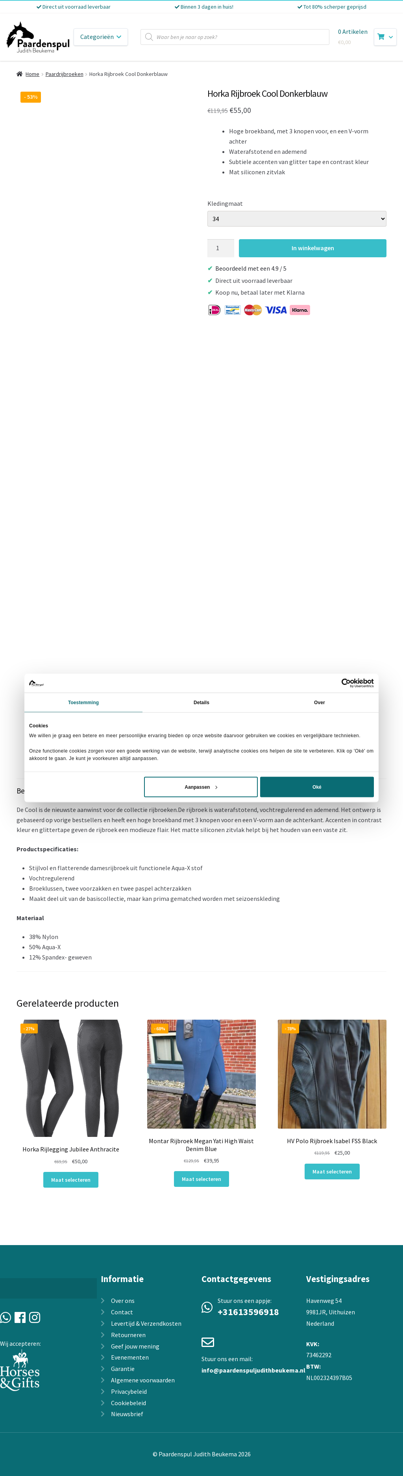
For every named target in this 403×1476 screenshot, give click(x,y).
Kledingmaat (225, 203)
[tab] (201, 875)
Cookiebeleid (128, 1403)
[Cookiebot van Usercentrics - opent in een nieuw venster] (339, 683)
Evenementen (130, 1357)
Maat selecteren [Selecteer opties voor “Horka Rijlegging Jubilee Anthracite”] (71, 1179)
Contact (122, 1312)
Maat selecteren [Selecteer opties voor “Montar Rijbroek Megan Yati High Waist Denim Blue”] (201, 1179)
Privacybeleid (129, 1391)
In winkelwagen (313, 248)
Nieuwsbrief (127, 1414)
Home (32, 73)
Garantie (123, 1369)
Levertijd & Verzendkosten (146, 1323)
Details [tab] (201, 702)
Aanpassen (201, 787)
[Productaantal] (220, 248)
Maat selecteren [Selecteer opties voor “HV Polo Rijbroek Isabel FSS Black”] (332, 1171)
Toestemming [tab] (83, 702)
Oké (317, 787)
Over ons (123, 1300)
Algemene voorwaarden (143, 1380)
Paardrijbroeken (64, 73)
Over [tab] (319, 702)
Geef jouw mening (135, 1346)
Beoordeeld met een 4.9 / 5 (251, 268)
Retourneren (128, 1335)
